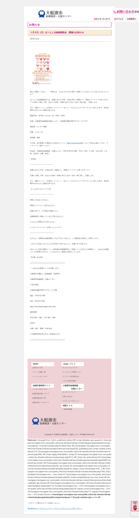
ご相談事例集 (67, 409)
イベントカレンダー (39, 376)
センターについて (69, 392)
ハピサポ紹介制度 (69, 381)
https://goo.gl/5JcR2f (75, 143)
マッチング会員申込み (70, 376)
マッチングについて (69, 368)
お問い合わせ (67, 396)
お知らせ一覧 (37, 368)
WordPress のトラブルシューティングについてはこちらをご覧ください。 (55, 508)
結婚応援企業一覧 (39, 398)
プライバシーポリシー (70, 401)
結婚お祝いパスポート (40, 402)
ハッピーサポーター (39, 389)
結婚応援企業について (40, 394)
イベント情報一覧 (39, 372)
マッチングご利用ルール (71, 372)
